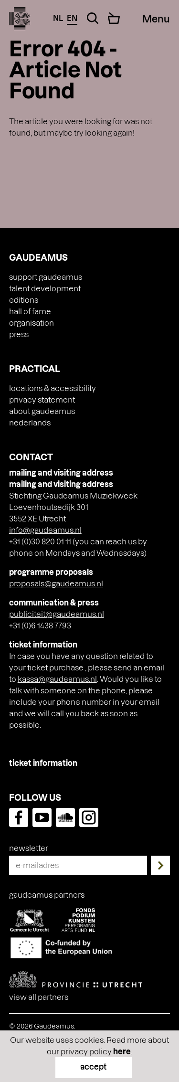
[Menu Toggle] (156, 18)
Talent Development (45, 288)
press (19, 334)
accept (93, 1066)
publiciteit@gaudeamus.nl (56, 613)
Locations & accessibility (52, 387)
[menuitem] (89, 422)
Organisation (31, 322)
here (122, 1051)
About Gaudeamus (42, 410)
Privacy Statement (42, 399)
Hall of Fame (30, 311)
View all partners (38, 996)
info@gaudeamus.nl (45, 529)
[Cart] (114, 18)
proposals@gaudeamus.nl (56, 583)
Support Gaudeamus (45, 276)
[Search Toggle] (92, 18)
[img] (20, 18)
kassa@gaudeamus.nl (57, 678)
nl (58, 17)
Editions (23, 299)
